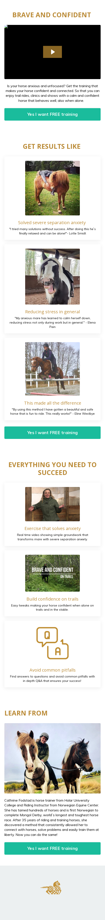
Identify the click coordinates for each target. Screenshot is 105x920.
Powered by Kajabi (52, 909)
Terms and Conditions (52, 902)
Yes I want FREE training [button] (52, 114)
